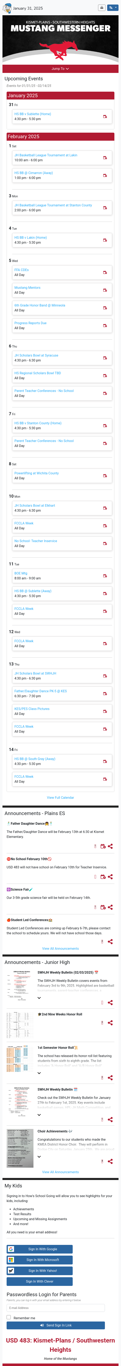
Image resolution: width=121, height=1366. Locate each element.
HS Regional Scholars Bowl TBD (37, 373)
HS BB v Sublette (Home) (32, 114)
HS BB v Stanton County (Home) (38, 423)
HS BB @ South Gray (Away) (34, 759)
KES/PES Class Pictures (32, 709)
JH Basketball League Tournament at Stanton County (53, 205)
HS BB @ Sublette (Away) (32, 591)
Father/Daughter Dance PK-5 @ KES (40, 691)
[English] (113, 8)
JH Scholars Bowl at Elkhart (34, 506)
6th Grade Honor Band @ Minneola (39, 305)
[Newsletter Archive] (102, 8)
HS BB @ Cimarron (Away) (33, 173)
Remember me (24, 1318)
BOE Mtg (20, 573)
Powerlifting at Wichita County (36, 473)
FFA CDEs (21, 270)
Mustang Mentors (27, 288)
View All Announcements (60, 949)
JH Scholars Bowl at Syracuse (36, 355)
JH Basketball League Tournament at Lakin (45, 155)
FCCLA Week (23, 523)
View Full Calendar (60, 798)
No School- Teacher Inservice (35, 541)
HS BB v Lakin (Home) (30, 238)
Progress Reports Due (30, 323)
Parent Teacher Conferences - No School (44, 391)
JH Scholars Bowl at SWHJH (35, 673)
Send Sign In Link (56, 1325)
